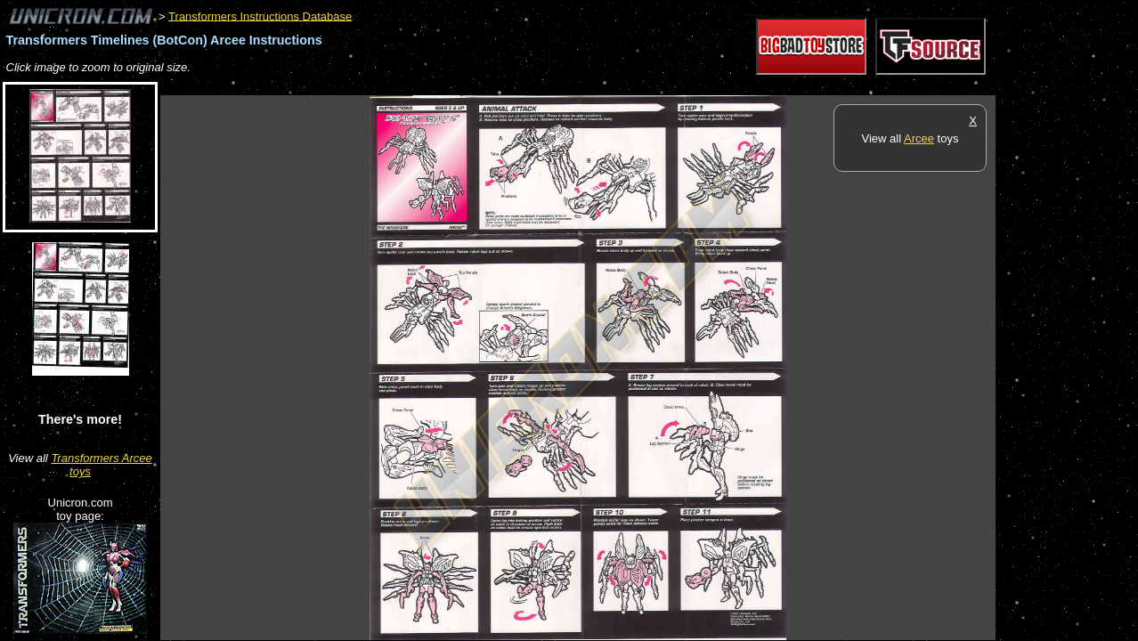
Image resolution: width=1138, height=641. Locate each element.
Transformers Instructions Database (260, 15)
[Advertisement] (484, 86)
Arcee (919, 138)
